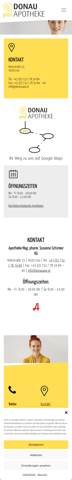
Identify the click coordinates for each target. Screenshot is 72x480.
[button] (66, 412)
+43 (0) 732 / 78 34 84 (26, 79)
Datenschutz (42, 475)
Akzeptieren (36, 444)
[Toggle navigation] (64, 10)
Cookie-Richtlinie (29, 475)
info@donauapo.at (18, 86)
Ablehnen (36, 455)
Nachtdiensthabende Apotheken (26, 206)
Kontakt (45, 404)
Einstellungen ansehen (36, 465)
